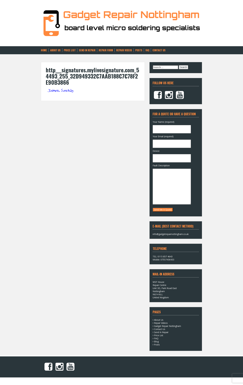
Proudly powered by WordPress (57, 380)
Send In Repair (87, 50)
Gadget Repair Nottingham (167, 326)
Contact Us (159, 50)
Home (44, 50)
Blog (156, 341)
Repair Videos (124, 50)
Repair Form (106, 50)
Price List (70, 50)
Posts (138, 50)
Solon (86, 380)
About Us (55, 50)
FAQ (147, 50)
